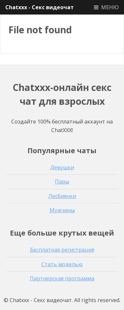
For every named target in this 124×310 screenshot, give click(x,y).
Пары (62, 181)
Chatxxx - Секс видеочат (39, 7)
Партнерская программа (62, 278)
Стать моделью (62, 264)
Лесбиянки (62, 196)
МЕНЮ (110, 7)
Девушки (62, 167)
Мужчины (62, 210)
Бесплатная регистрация (62, 249)
